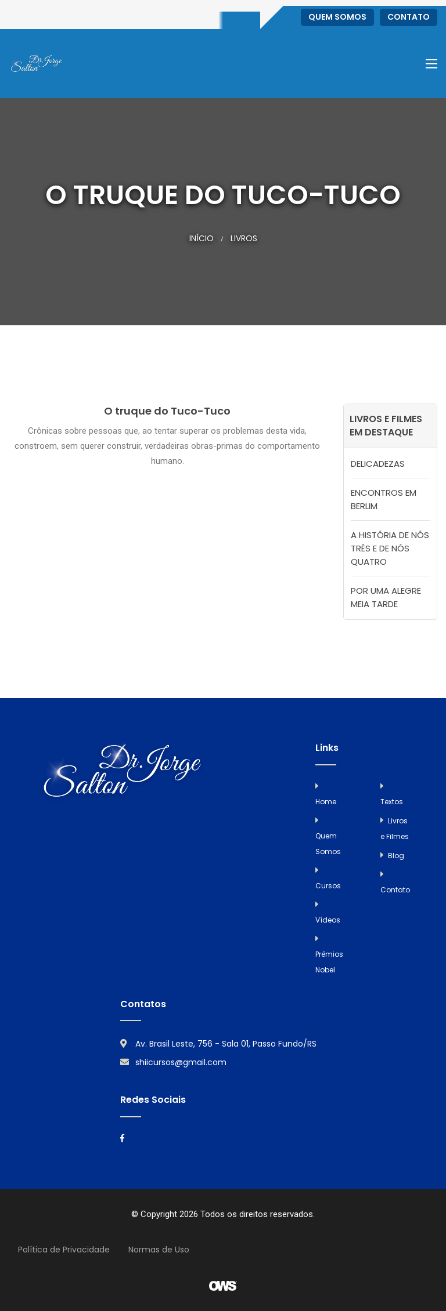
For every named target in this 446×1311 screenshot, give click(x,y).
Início (201, 238)
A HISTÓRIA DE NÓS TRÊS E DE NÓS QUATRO (390, 548)
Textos (391, 802)
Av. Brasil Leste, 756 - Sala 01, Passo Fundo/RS (225, 1043)
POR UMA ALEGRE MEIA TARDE (386, 597)
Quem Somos (337, 17)
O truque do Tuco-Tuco (167, 411)
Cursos (328, 886)
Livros (244, 238)
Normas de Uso (158, 1249)
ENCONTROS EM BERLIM (383, 499)
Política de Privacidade (64, 1249)
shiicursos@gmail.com (180, 1062)
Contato (408, 17)
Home (325, 802)
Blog (396, 855)
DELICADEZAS (378, 463)
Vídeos (327, 920)
